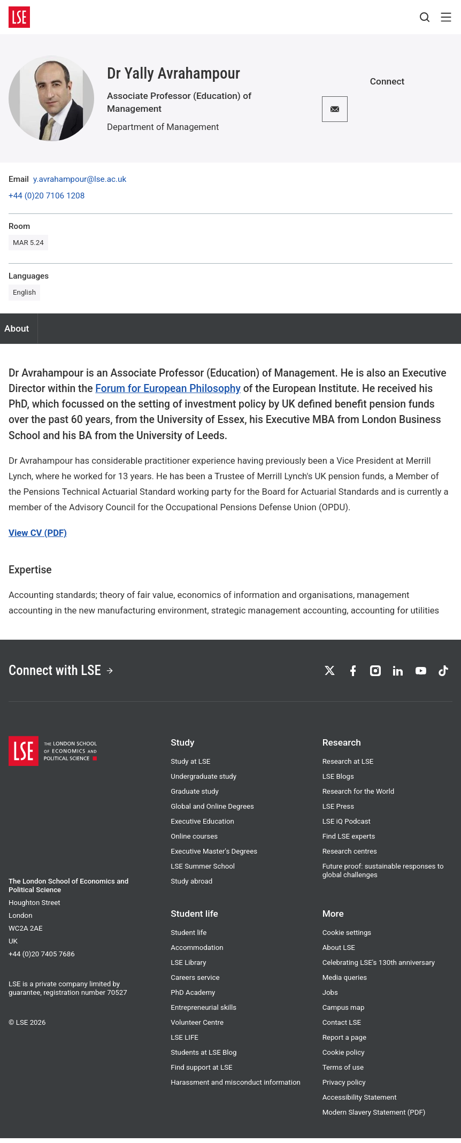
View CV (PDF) (38, 533)
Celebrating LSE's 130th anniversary (378, 967)
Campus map (343, 1012)
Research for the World (358, 796)
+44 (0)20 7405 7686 (42, 959)
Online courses (194, 841)
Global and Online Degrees (212, 811)
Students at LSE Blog (203, 1057)
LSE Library (188, 967)
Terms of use (343, 1072)
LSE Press (338, 811)
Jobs (330, 997)
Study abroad (191, 886)
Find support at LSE (201, 1072)
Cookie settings (347, 937)
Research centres (349, 856)
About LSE (338, 952)
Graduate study (195, 796)
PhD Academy (193, 997)
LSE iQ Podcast (346, 826)
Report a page (344, 1042)
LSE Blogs (338, 781)
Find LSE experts (348, 841)
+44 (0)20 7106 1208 (46, 196)
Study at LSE (190, 766)
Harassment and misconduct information (236, 1087)
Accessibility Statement (359, 1102)
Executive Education (202, 826)
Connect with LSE (69, 673)
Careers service (195, 982)
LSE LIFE (184, 1042)
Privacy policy (344, 1087)
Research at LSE (348, 766)
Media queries (344, 982)
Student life (188, 937)
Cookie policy (343, 1057)
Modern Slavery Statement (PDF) (374, 1117)
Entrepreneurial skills (203, 1012)
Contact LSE (341, 1027)
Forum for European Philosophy (168, 388)
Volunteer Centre (197, 1027)
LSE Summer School (203, 871)
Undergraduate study (203, 781)
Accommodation (197, 952)
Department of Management (163, 127)
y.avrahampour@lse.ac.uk (79, 179)
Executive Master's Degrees (214, 856)
